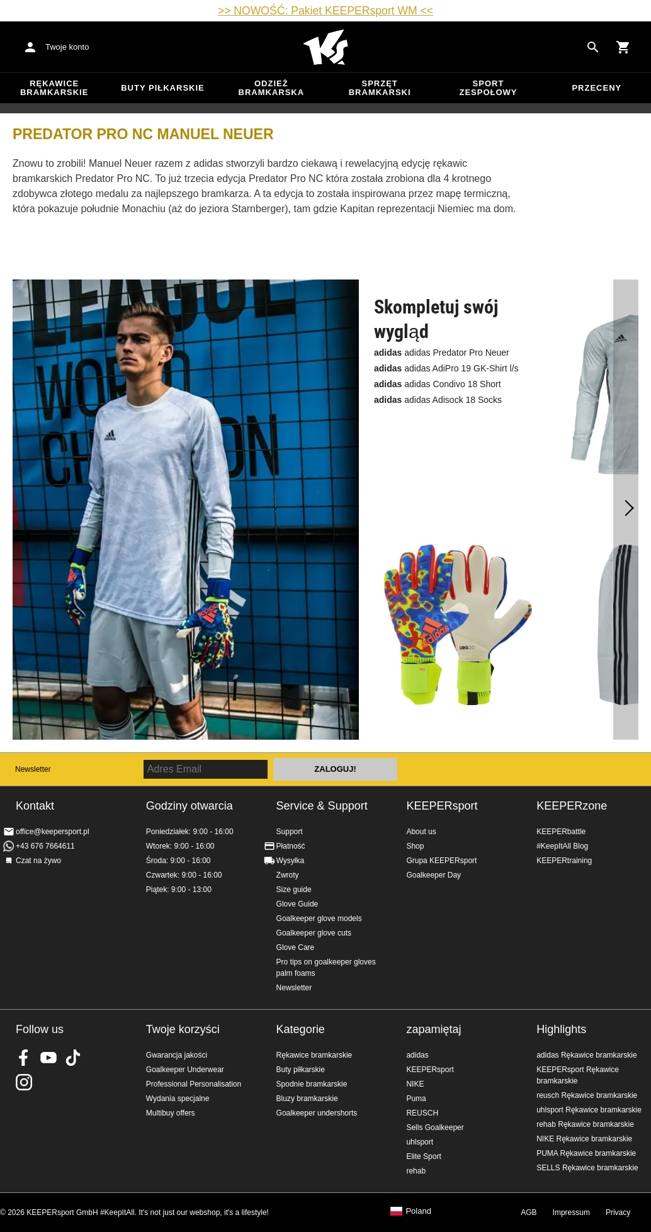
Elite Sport (423, 1156)
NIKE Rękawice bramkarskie (584, 1138)
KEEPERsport (441, 806)
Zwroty (287, 875)
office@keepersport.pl (52, 831)
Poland (418, 1211)
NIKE (415, 1084)
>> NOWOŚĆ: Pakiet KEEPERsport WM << (325, 10)
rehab (416, 1171)
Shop (415, 846)
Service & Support (322, 806)
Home (325, 47)
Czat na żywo (38, 860)
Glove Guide (297, 904)
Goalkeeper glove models (319, 918)
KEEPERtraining (564, 860)
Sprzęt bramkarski (380, 88)
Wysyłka (290, 860)
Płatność (290, 846)
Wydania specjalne (178, 1098)
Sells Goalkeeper (434, 1127)
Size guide (294, 889)
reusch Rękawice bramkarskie (586, 1095)
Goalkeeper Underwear (185, 1069)
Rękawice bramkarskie (54, 88)
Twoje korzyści (183, 1029)
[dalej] (625, 510)
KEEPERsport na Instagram (24, 1082)
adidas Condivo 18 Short (437, 384)
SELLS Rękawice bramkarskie (587, 1167)
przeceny (596, 88)
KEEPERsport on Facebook (24, 1057)
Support (289, 831)
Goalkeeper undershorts (317, 1113)
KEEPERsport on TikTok (73, 1057)
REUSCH (422, 1113)
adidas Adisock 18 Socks (438, 400)
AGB (528, 1212)
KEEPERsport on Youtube (48, 1057)
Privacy (618, 1212)
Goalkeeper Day (433, 875)
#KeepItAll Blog (562, 846)
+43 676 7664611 (45, 846)
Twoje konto (67, 47)
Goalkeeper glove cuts (313, 933)
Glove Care (295, 947)
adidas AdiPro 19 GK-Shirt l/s (446, 368)
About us (421, 831)
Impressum (571, 1212)
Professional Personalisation (193, 1084)
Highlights (561, 1029)
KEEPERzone (571, 806)
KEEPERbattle (561, 831)
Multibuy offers (170, 1113)
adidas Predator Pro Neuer (441, 353)
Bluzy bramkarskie (307, 1098)
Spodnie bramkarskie (312, 1084)
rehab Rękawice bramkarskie (585, 1124)
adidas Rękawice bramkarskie (586, 1055)
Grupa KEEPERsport (441, 860)
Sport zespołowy (488, 88)
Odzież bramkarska (272, 88)
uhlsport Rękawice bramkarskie (589, 1109)
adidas (417, 1055)
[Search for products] (593, 47)
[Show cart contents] (623, 47)
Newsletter (33, 769)
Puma (416, 1098)
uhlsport (419, 1142)
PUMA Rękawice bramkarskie (586, 1153)
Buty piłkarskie (163, 88)
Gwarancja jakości (176, 1055)
